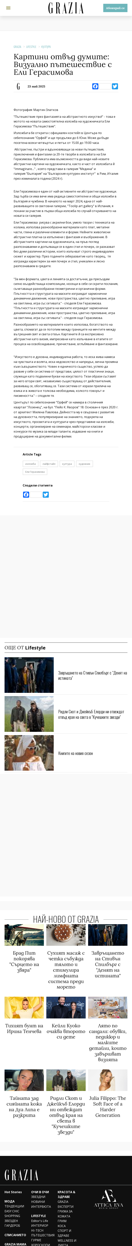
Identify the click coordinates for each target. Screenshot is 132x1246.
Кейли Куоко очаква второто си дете (66, 1028)
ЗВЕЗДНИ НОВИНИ (38, 1191)
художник (84, 463)
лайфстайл (49, 463)
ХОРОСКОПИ (40, 1238)
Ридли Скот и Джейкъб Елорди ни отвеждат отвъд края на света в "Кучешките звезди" (86, 714)
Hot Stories (13, 1185)
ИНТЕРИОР (39, 1218)
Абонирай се (115, 8)
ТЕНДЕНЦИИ (14, 1199)
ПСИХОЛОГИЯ (41, 1242)
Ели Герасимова (35, 471)
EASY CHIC (12, 1204)
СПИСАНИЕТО (15, 1228)
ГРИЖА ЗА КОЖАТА (65, 1206)
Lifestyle (31, 46)
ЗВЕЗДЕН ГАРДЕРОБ (12, 1215)
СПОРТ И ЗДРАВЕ (64, 1225)
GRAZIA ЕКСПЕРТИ (66, 1196)
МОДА (10, 1194)
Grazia (17, 46)
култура (67, 463)
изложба (30, 463)
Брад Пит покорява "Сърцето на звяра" (24, 961)
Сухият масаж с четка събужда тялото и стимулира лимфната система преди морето (66, 969)
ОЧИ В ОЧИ (40, 1185)
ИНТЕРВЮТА (41, 1199)
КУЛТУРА (46, 46)
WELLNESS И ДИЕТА (67, 1235)
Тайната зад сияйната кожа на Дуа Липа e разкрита (24, 1101)
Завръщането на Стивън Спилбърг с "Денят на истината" (87, 675)
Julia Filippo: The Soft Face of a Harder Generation (107, 1101)
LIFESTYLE (38, 1208)
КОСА (62, 1218)
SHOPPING (12, 1208)
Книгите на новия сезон (77, 752)
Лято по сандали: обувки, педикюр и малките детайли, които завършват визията (108, 1039)
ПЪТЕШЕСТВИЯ (42, 1228)
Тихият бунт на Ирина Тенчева (24, 1026)
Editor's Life (39, 1213)
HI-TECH (37, 1223)
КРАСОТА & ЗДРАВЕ (66, 1187)
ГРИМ (62, 1214)
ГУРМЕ (36, 1233)
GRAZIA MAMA (15, 1237)
